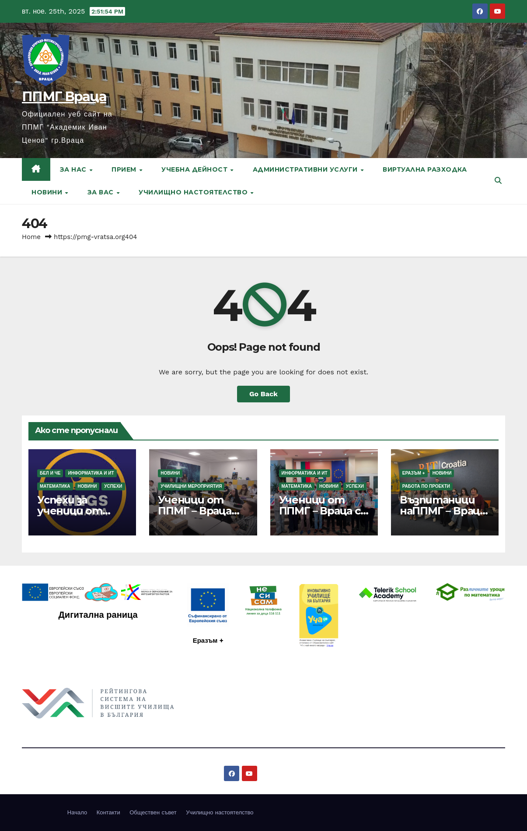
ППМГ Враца (64, 96)
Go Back (263, 394)
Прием (125, 169)
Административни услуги (306, 169)
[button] (498, 180)
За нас (74, 169)
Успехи (113, 486)
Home (31, 237)
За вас (101, 192)
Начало (77, 812)
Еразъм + (413, 473)
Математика (55, 486)
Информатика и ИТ (91, 473)
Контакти (108, 812)
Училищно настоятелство (194, 192)
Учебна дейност (195, 169)
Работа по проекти (426, 486)
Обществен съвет (153, 812)
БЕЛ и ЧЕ (50, 473)
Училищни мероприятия (191, 486)
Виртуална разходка (425, 169)
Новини (47, 192)
